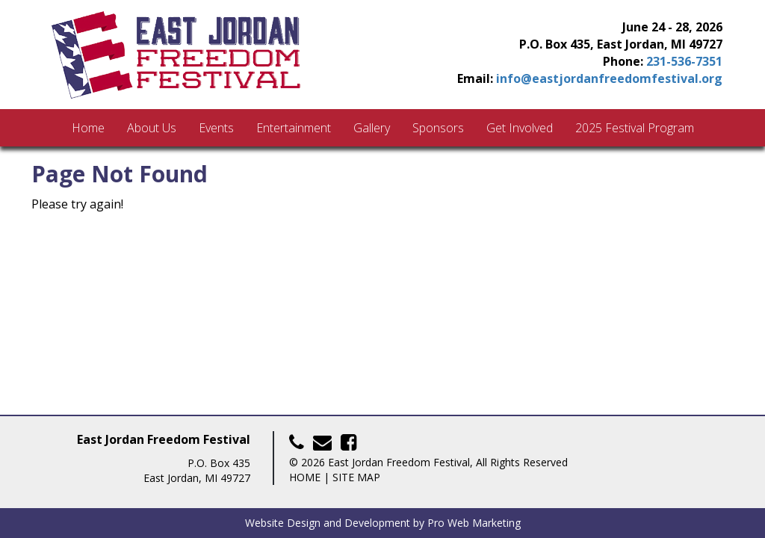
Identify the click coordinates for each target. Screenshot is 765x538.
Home (88, 128)
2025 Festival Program (634, 128)
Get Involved (519, 128)
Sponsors (438, 128)
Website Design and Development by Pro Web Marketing (383, 523)
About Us (151, 128)
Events (216, 128)
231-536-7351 (684, 61)
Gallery (371, 128)
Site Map (356, 477)
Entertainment (293, 128)
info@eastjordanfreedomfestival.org (609, 78)
